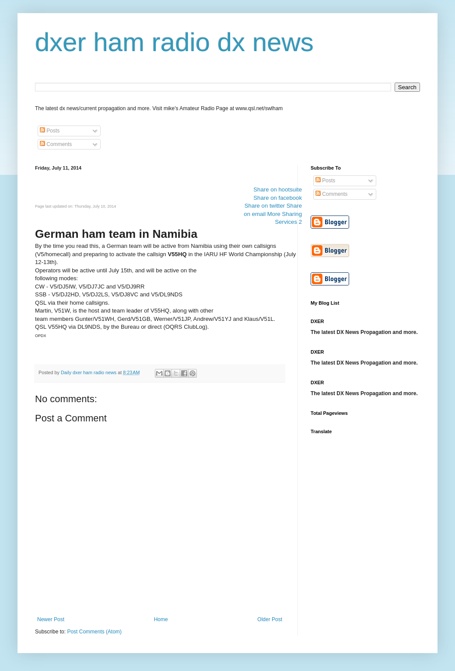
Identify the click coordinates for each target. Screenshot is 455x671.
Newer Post (50, 619)
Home (161, 619)
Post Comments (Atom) (94, 632)
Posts (50, 131)
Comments (56, 144)
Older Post (269, 619)
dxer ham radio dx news (174, 42)
